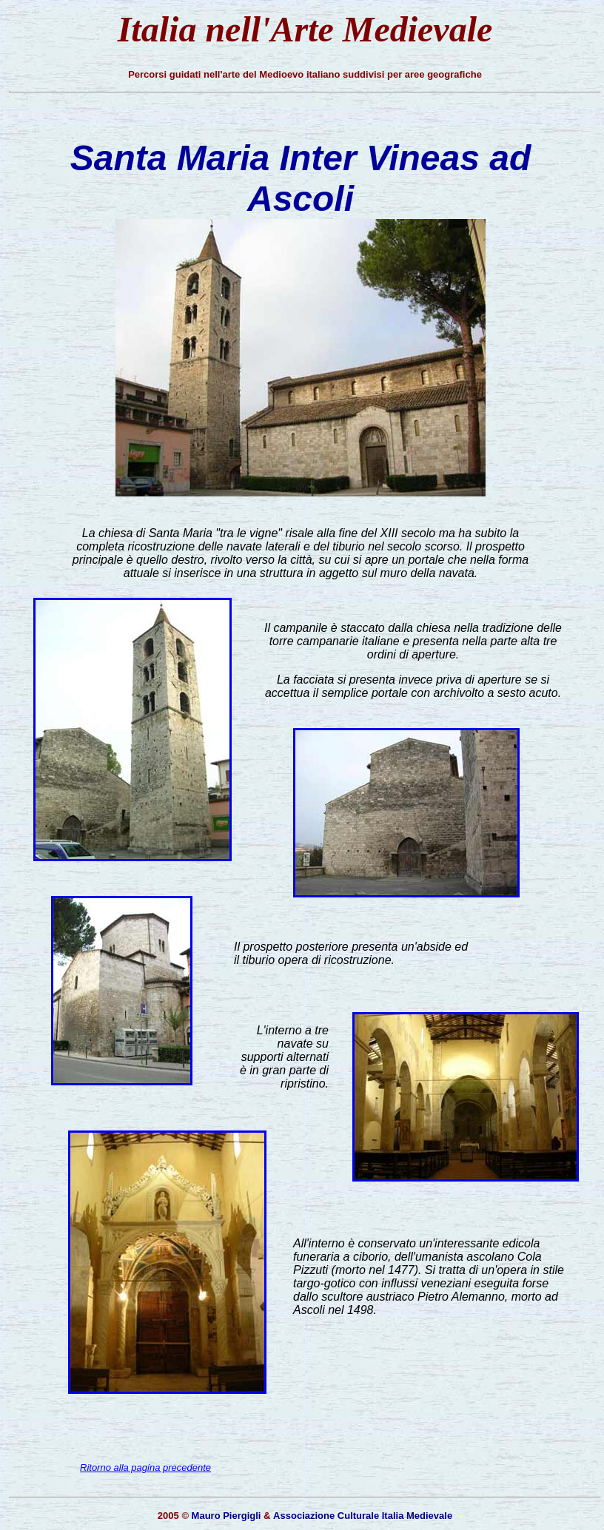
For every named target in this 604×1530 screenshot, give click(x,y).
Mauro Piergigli (226, 1515)
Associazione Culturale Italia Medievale (362, 1515)
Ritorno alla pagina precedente (145, 1467)
